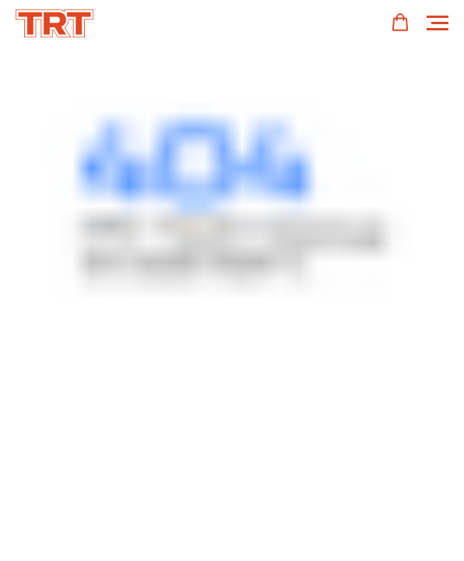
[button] (400, 22)
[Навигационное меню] (437, 23)
